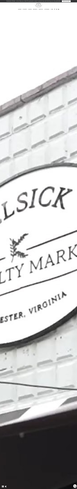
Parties (41, 9)
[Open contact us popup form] (75, 486)
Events (25, 9)
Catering (47, 9)
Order (30, 9)
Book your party (66, 1)
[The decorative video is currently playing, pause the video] (3, 486)
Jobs (52, 9)
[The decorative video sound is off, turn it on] (5, 486)
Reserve (35, 9)
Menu (19, 9)
